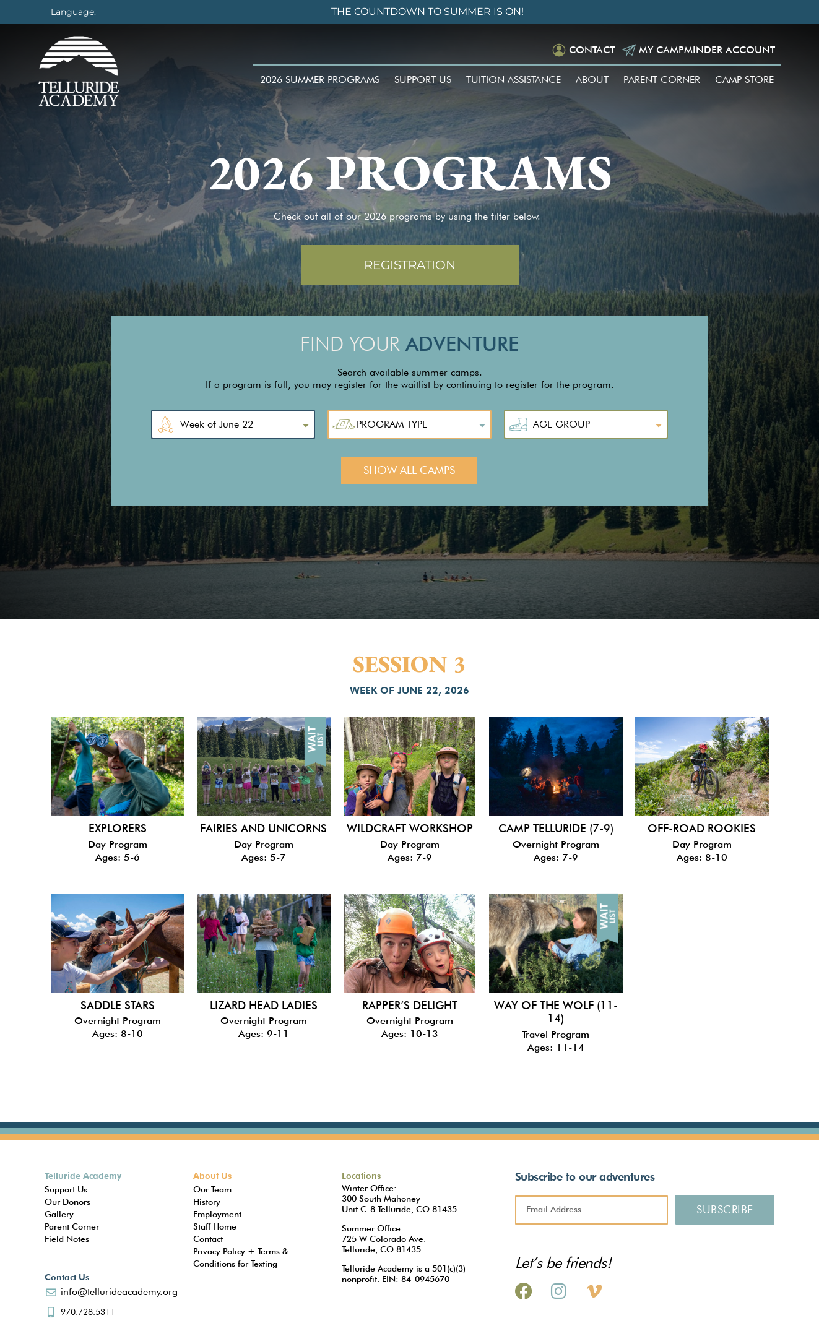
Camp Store (744, 79)
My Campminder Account (707, 50)
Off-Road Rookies (702, 828)
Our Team (212, 1189)
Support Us (422, 79)
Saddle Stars (117, 1005)
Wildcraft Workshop (410, 828)
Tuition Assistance (513, 79)
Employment (217, 1214)
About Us (212, 1176)
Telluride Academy (83, 1176)
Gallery (59, 1214)
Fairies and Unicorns (263, 828)
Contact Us (67, 1277)
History (206, 1202)
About (592, 79)
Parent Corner (661, 79)
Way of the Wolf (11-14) (556, 1012)
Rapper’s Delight (409, 1005)
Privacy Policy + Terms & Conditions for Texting (240, 1257)
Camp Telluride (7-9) (555, 828)
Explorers (118, 828)
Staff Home (214, 1226)
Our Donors (67, 1202)
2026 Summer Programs (319, 79)
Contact (592, 50)
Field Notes (67, 1239)
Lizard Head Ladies (264, 1005)
